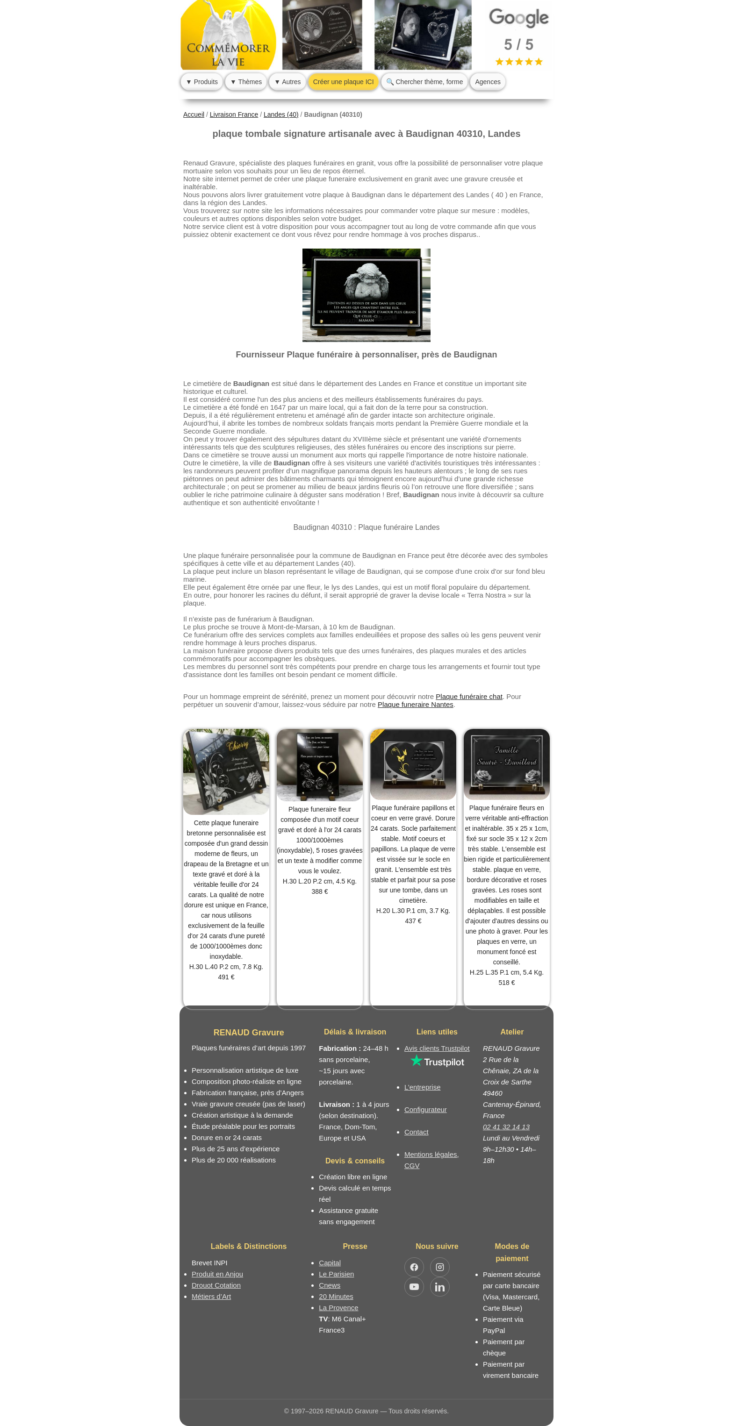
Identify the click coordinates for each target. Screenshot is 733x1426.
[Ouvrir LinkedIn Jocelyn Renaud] (440, 1287)
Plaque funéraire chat (469, 696)
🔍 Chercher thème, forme (424, 82)
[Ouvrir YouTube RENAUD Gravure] (414, 1287)
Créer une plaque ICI (343, 82)
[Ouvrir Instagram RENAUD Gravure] (440, 1267)
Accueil (193, 114)
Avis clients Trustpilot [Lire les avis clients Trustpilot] (437, 1048)
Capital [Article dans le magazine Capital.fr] (330, 1263)
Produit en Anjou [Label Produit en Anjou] (217, 1274)
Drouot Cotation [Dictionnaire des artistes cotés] (216, 1285)
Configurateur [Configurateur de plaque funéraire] (425, 1109)
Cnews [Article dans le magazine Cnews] (329, 1285)
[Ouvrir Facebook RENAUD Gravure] (414, 1267)
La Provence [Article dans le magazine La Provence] (338, 1308)
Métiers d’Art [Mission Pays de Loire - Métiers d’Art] (211, 1296)
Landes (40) (281, 114)
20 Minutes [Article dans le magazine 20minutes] (336, 1296)
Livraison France (234, 114)
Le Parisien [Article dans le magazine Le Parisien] (336, 1274)
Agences (487, 82)
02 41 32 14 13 (506, 1127)
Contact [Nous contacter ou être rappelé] (416, 1132)
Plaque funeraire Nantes (415, 704)
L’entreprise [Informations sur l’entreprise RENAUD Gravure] (422, 1087)
